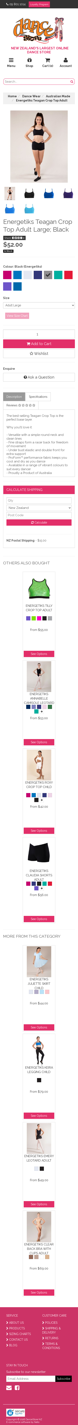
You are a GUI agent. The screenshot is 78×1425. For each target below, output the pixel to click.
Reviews (20, 405)
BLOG (11, 1345)
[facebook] (17, 1388)
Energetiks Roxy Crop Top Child (39, 785)
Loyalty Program (39, 4)
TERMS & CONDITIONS (51, 1346)
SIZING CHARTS (18, 1334)
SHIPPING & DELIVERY (51, 1330)
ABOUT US (15, 1322)
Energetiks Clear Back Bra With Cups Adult (39, 1249)
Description (14, 396)
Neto (36, 1422)
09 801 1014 (16, 4)
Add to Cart (39, 343)
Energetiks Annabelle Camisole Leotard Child (39, 698)
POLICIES (49, 1322)
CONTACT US (17, 1339)
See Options (39, 654)
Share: (14, 237)
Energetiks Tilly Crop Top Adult (39, 608)
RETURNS (50, 1338)
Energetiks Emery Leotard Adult (39, 1158)
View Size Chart (17, 315)
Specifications (38, 396)
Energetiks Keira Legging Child (39, 1070)
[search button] (72, 81)
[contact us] (9, 1388)
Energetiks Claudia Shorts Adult (39, 875)
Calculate (39, 522)
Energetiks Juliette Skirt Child (39, 983)
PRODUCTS (15, 1328)
